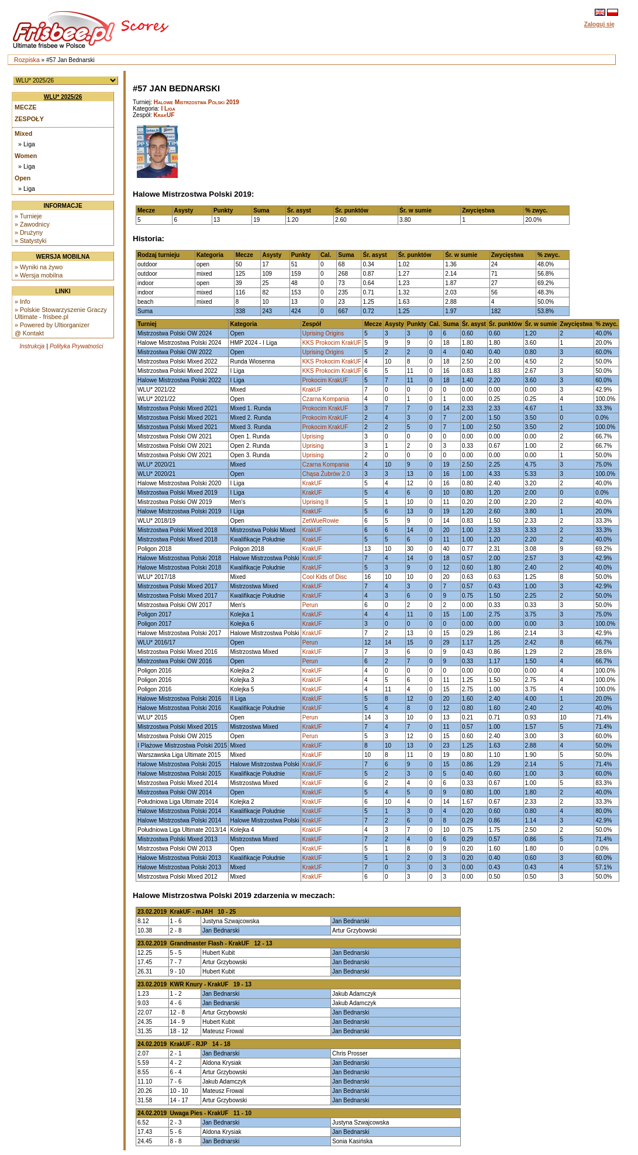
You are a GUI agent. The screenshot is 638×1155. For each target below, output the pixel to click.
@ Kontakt (29, 333)
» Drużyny (29, 232)
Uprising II (315, 502)
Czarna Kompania (325, 399)
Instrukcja (31, 346)
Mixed (23, 133)
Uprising (313, 436)
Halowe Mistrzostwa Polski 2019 (196, 102)
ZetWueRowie (320, 520)
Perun (310, 605)
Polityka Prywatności (77, 346)
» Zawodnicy (32, 224)
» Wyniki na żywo (39, 266)
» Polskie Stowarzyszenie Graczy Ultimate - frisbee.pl (61, 313)
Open (22, 177)
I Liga (168, 108)
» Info (22, 301)
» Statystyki (30, 240)
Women (26, 155)
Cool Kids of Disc (324, 577)
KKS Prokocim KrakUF (331, 343)
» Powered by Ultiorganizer (52, 324)
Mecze (25, 107)
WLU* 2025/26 (63, 97)
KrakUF (164, 115)
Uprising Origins (323, 333)
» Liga (26, 144)
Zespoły (29, 118)
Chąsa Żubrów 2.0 (326, 474)
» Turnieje (28, 216)
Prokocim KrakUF (325, 380)
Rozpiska (27, 59)
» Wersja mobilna (39, 275)
